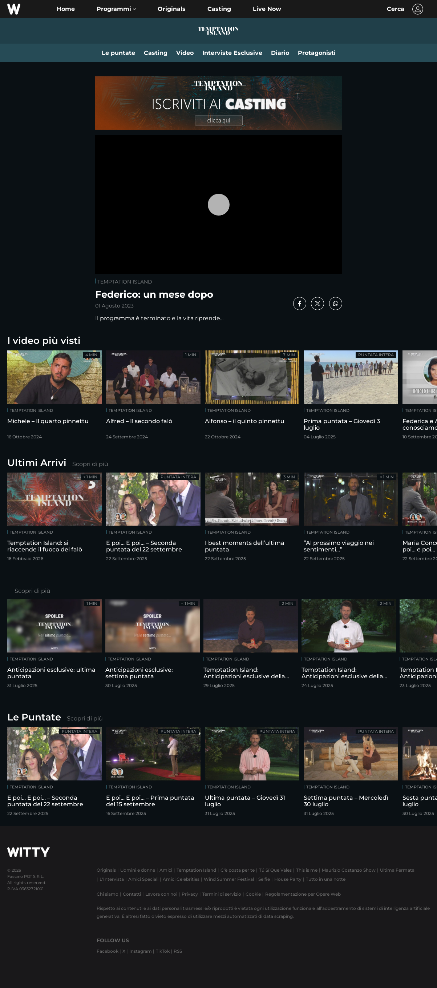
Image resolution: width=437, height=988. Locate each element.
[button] (116, 9)
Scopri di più (90, 464)
